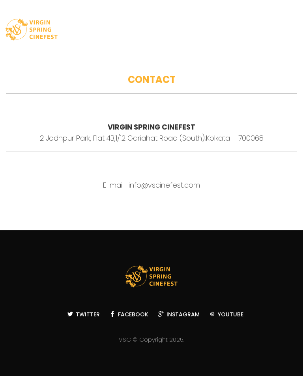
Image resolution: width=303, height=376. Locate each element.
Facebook (129, 314)
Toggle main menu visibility (287, 31)
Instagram (179, 314)
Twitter (83, 314)
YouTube (226, 314)
